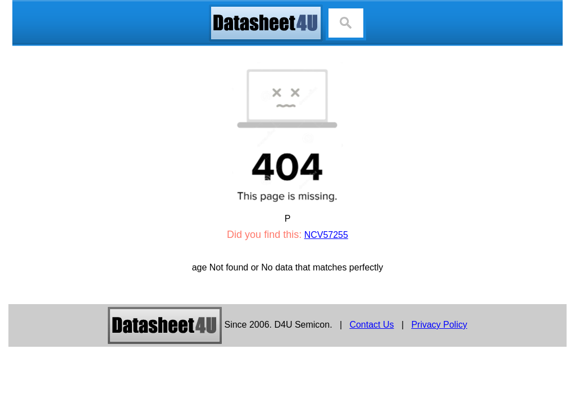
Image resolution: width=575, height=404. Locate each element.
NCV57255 (326, 235)
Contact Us (371, 324)
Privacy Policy (439, 324)
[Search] (346, 23)
